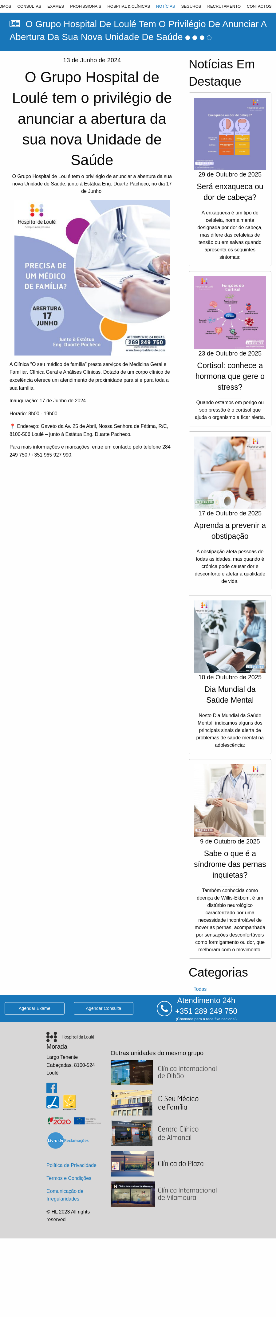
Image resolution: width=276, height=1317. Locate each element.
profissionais (85, 6)
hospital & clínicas (128, 6)
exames (55, 6)
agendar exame (34, 1008)
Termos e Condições (68, 1178)
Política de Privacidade (71, 1165)
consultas (29, 6)
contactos (259, 6)
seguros (191, 6)
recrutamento (224, 6)
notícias (165, 6)
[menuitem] (29, 6)
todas (200, 989)
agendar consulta (103, 1008)
